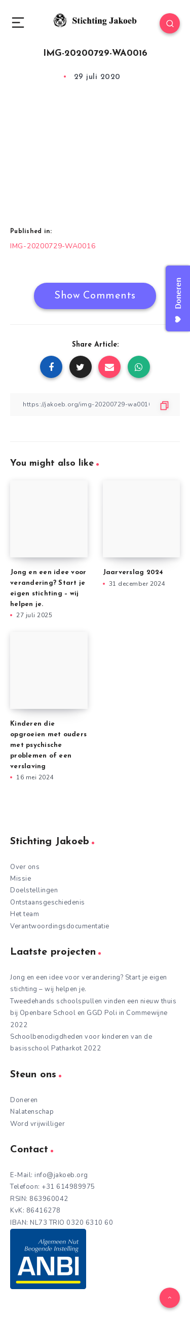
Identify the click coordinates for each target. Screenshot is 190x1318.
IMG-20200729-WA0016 (52, 246)
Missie (20, 878)
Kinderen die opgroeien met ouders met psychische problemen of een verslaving (48, 745)
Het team (24, 914)
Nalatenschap (32, 1111)
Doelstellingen (34, 890)
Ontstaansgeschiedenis (47, 902)
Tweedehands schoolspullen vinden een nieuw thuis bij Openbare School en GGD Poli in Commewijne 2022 (93, 1013)
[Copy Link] (95, 404)
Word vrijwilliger (37, 1123)
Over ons (25, 867)
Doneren (24, 1100)
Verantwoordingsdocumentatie (59, 926)
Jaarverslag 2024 (133, 572)
